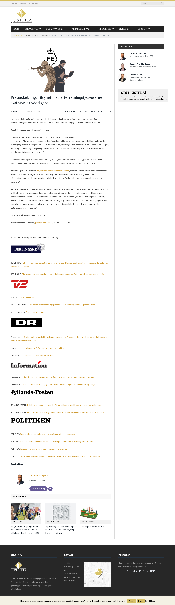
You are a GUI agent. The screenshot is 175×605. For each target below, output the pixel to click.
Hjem (16, 29)
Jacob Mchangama (19, 111)
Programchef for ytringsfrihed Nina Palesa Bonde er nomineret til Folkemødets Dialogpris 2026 (25, 529)
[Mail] (50, 489)
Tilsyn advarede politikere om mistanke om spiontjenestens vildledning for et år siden (56, 441)
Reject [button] (140, 601)
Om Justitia (31, 29)
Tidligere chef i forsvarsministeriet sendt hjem (44, 348)
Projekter (105, 29)
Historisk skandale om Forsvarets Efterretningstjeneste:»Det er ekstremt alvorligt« (58, 377)
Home (28, 35)
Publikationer (54, 29)
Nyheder (124, 29)
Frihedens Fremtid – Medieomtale (91, 111)
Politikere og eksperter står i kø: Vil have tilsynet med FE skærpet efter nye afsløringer (64, 405)
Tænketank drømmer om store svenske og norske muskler (45, 449)
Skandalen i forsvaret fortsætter (39, 355)
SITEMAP (23, 4)
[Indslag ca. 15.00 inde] (35, 312)
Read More (150, 601)
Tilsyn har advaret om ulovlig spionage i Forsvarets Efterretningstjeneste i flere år (62, 304)
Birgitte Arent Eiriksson (140, 64)
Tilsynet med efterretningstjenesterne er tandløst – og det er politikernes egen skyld (59, 384)
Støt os (142, 29)
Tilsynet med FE (27, 297)
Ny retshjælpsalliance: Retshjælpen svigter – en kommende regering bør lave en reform (60, 529)
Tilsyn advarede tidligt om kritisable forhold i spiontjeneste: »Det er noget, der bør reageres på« (63, 274)
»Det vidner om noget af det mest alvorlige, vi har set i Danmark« (60, 456)
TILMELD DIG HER (141, 571)
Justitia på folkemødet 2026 (92, 526)
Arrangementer (81, 29)
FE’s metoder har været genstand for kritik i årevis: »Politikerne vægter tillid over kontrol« (65, 412)
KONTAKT (14, 4)
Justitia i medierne (71, 111)
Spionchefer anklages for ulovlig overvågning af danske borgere (47, 434)
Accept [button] (131, 601)
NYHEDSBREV (34, 4)
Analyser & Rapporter (42, 35)
